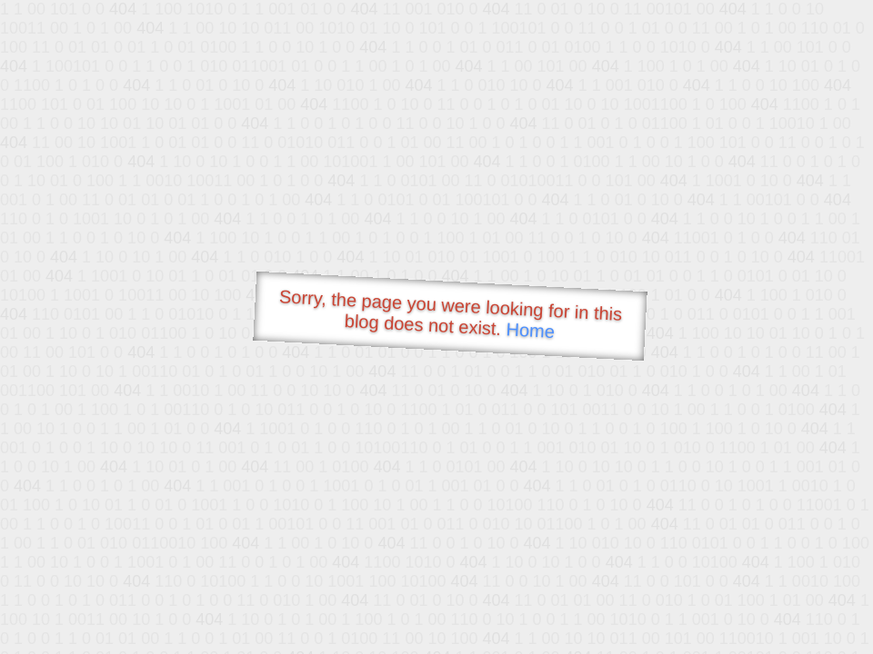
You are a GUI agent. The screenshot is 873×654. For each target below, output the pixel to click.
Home (530, 330)
